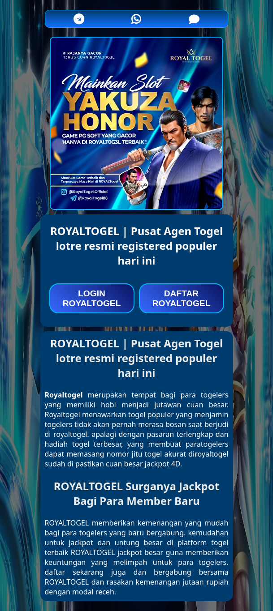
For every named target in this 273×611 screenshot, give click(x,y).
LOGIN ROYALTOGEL (92, 298)
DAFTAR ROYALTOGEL (181, 298)
